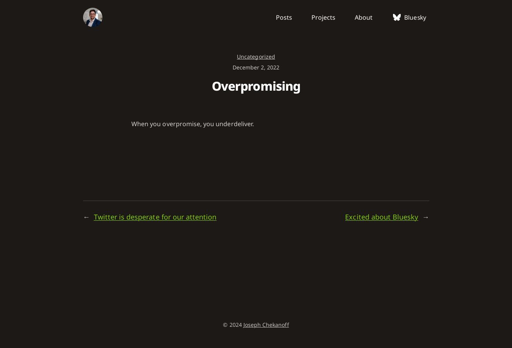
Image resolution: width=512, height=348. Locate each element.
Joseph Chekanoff (266, 324)
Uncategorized (256, 56)
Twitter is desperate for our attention (155, 216)
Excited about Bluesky (381, 216)
